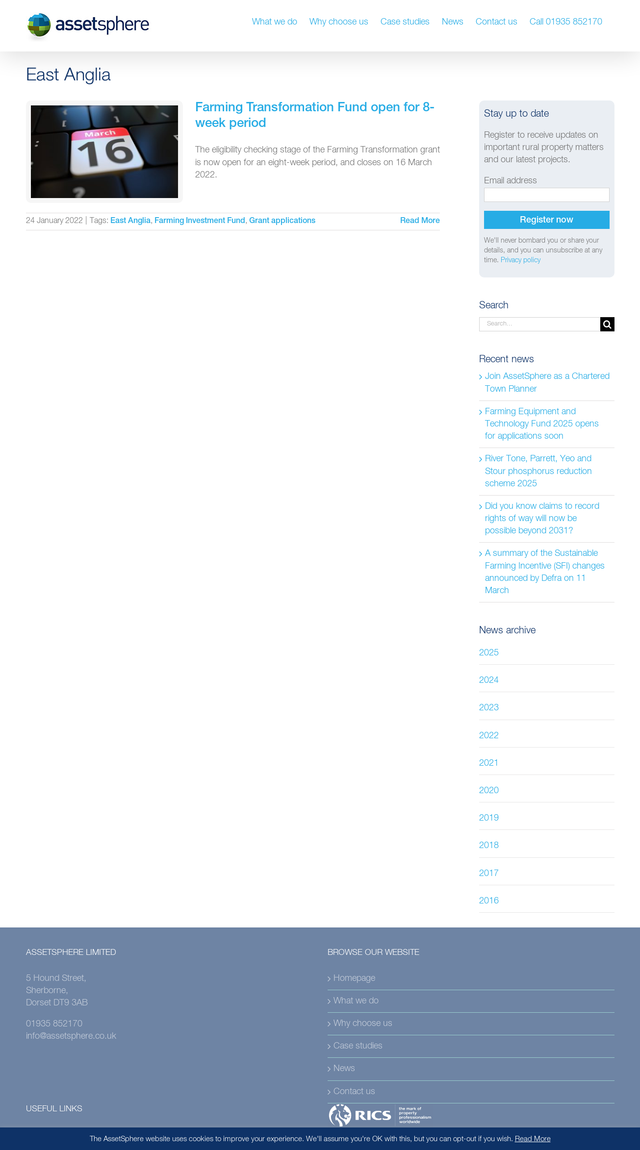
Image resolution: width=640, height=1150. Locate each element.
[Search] (607, 324)
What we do (356, 1001)
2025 (489, 653)
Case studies (358, 1046)
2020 (489, 790)
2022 (489, 735)
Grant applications (282, 221)
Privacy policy (520, 260)
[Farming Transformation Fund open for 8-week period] (104, 151)
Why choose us (362, 1023)
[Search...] (539, 324)
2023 (489, 707)
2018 (489, 845)
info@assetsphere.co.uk (71, 1036)
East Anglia (130, 221)
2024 (489, 680)
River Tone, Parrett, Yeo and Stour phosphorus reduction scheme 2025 (538, 471)
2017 (489, 873)
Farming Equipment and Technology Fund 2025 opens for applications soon (542, 424)
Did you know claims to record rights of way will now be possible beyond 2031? (542, 518)
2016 (489, 901)
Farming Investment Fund (199, 221)
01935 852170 (54, 1024)
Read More (533, 1139)
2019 (489, 818)
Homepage (354, 978)
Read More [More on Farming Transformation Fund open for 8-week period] (420, 221)
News (344, 1068)
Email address (510, 180)
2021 (489, 763)
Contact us (354, 1091)
